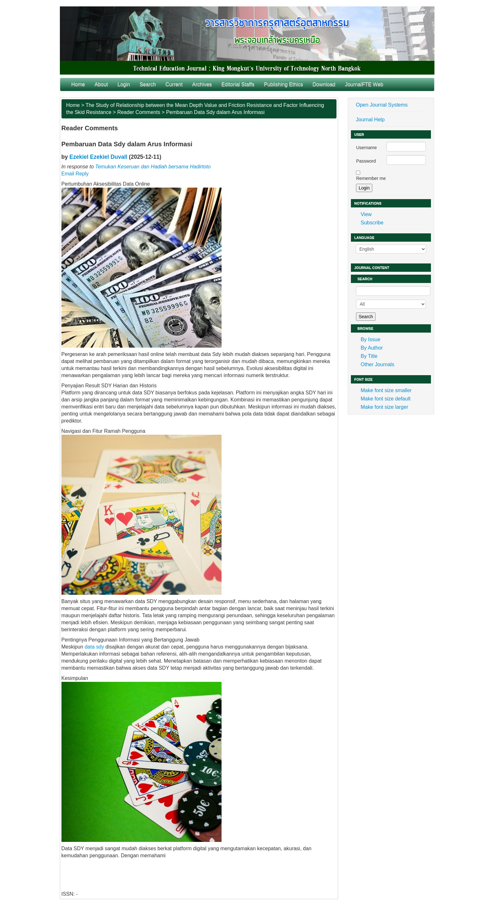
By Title (368, 356)
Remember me (371, 178)
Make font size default (385, 398)
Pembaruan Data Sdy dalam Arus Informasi (215, 112)
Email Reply (75, 173)
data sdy (94, 647)
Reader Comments (138, 112)
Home (78, 84)
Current (174, 84)
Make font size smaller (385, 390)
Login (123, 84)
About (101, 84)
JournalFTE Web (364, 84)
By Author (371, 348)
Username (366, 147)
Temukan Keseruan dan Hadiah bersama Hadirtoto (153, 166)
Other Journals (377, 364)
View (365, 214)
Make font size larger (384, 407)
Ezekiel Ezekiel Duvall (98, 157)
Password (366, 161)
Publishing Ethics (283, 84)
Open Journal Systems (382, 105)
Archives (202, 84)
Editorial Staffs (238, 84)
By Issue (370, 339)
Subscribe (371, 222)
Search (148, 84)
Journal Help (370, 119)
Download (323, 84)
